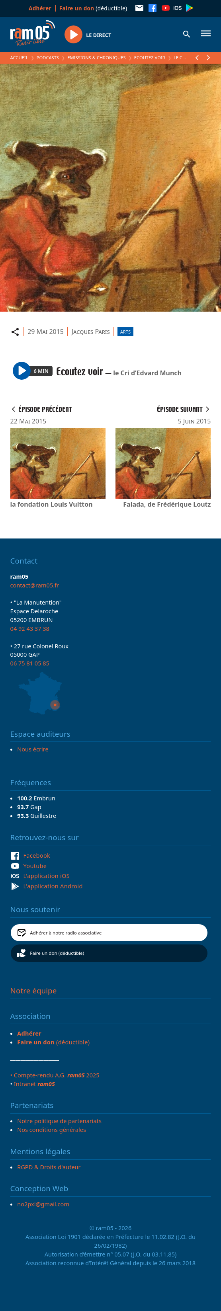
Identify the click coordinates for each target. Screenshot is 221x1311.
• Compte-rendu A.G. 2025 (55, 1075)
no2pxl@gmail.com (43, 1204)
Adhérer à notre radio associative (66, 933)
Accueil (19, 57)
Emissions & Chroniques (96, 57)
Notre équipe (33, 990)
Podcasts (48, 57)
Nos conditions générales (51, 1129)
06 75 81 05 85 (29, 663)
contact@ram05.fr (34, 585)
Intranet (34, 1084)
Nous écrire (32, 749)
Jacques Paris (91, 331)
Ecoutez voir (149, 57)
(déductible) (93, 8)
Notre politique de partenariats (59, 1121)
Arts (125, 332)
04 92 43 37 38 (29, 628)
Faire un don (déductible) (57, 953)
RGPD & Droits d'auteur (48, 1167)
